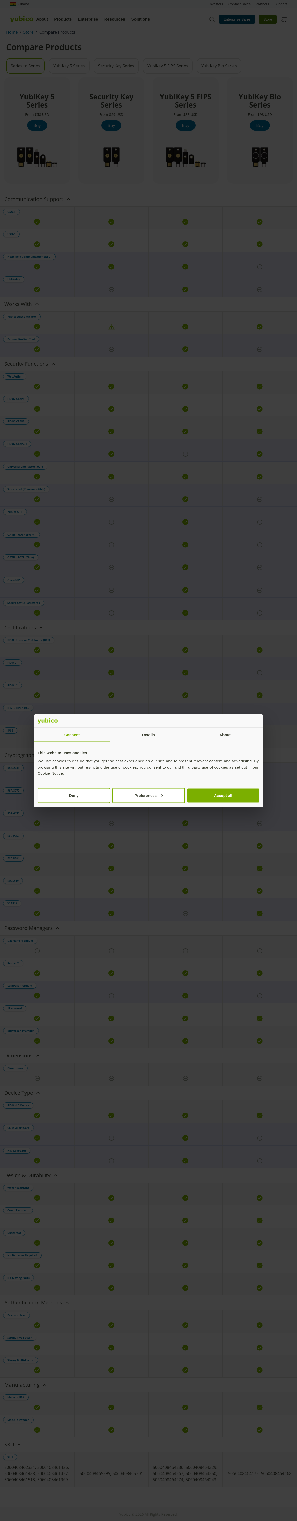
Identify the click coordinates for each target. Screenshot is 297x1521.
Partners (262, 4)
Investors (216, 4)
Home (12, 32)
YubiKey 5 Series (69, 66)
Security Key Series (116, 66)
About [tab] (42, 19)
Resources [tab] (114, 19)
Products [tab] (63, 19)
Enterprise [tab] (88, 19)
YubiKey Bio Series (219, 66)
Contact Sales (239, 4)
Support (280, 4)
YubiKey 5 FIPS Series (167, 66)
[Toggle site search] (212, 19)
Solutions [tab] (140, 19)
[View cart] (284, 19)
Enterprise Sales (237, 19)
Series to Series (25, 66)
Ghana (19, 4)
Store (267, 19)
